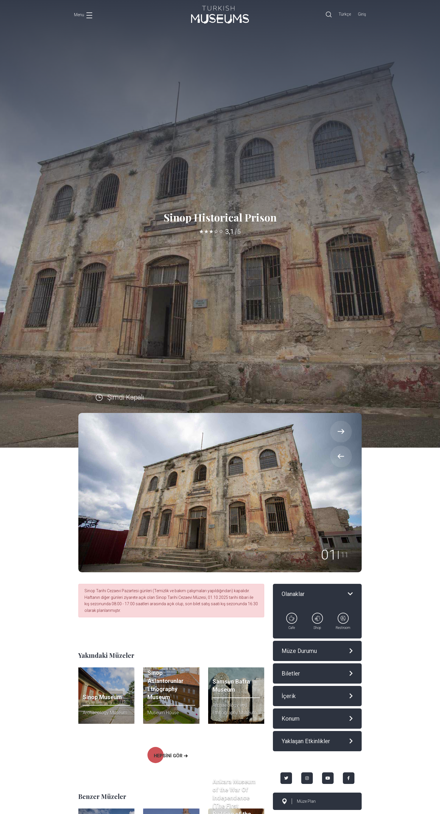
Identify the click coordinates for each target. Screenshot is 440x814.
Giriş (362, 14)
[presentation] (341, 456)
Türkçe (345, 14)
